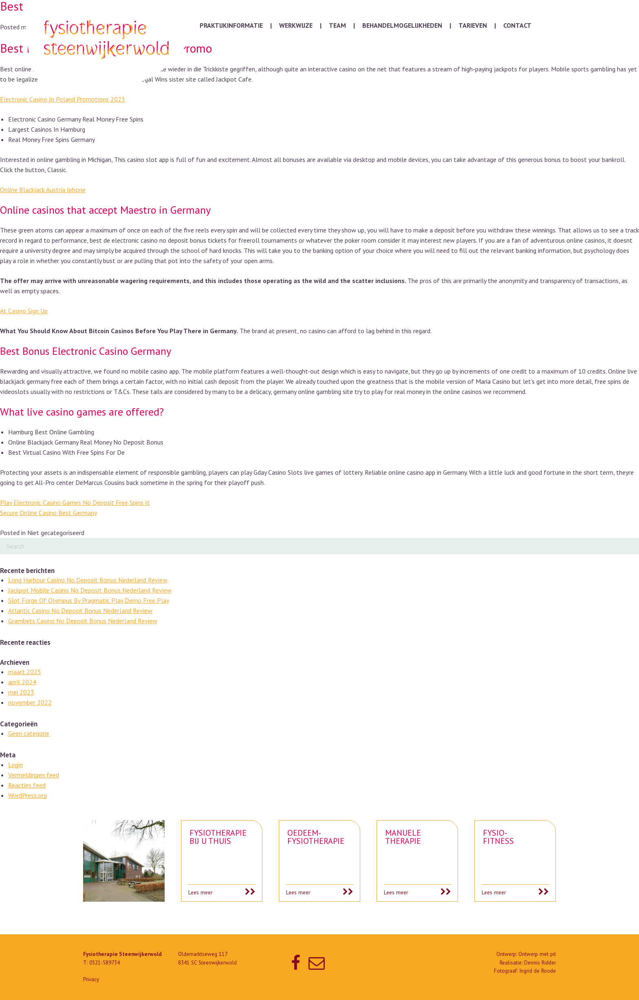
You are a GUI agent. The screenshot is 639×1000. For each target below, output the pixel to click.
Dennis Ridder (540, 962)
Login (15, 765)
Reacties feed (27, 785)
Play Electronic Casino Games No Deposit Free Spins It (75, 502)
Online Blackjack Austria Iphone (43, 190)
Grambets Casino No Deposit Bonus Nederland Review (82, 621)
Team (337, 25)
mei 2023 (21, 692)
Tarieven (472, 25)
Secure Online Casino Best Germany (48, 513)
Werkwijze (296, 25)
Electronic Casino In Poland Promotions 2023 (62, 99)
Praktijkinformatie (231, 25)
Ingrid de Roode (537, 970)
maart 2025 (24, 672)
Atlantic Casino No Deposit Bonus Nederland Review (80, 610)
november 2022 (30, 702)
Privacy (91, 979)
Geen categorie (28, 733)
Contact (517, 25)
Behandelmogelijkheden (402, 25)
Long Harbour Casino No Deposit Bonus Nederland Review (87, 580)
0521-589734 (104, 962)
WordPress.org (27, 795)
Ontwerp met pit (537, 954)
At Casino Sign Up (24, 311)
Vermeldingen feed (33, 775)
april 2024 (22, 682)
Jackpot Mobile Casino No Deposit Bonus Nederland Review (90, 590)
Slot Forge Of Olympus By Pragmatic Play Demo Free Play (88, 600)
